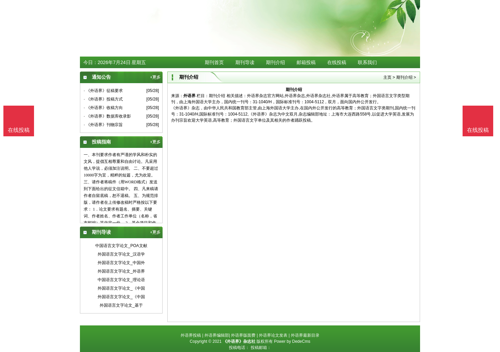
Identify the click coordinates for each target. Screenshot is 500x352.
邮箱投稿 (306, 62)
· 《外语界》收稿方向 (103, 107)
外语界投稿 (191, 335)
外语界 (189, 95)
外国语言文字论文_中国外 (121, 262)
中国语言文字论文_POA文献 (121, 245)
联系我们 (367, 62)
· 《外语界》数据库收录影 (107, 116)
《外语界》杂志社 (239, 341)
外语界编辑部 (216, 335)
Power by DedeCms (292, 341)
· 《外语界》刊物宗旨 (103, 124)
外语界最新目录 (305, 335)
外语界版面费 (243, 335)
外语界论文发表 (273, 335)
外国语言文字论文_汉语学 (121, 254)
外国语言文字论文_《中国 (121, 288)
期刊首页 (214, 62)
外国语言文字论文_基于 (121, 305)
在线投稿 (336, 62)
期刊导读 (244, 62)
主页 (387, 77)
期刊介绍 (275, 62)
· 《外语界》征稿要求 (103, 90)
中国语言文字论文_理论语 (121, 279)
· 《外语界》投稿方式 (103, 99)
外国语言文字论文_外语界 (121, 271)
